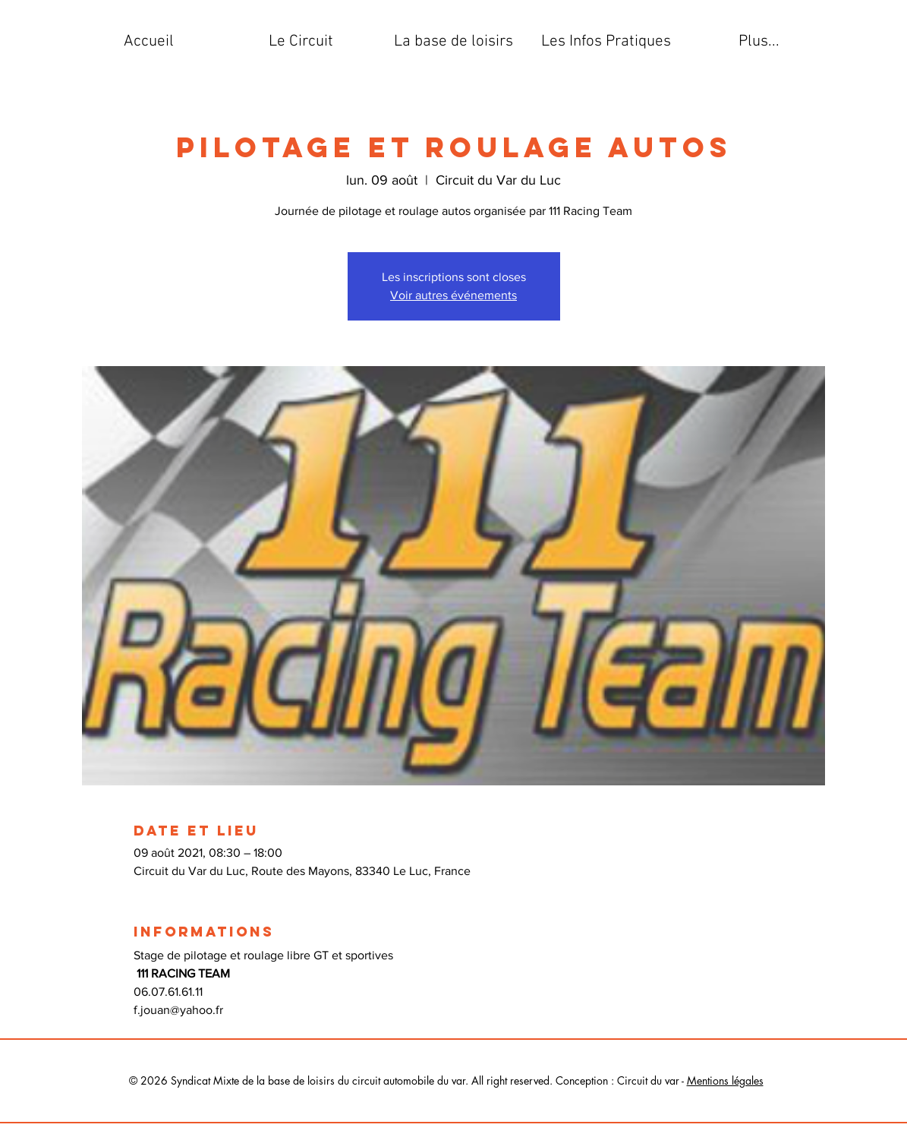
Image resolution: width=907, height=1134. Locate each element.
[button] (301, 42)
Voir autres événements (453, 295)
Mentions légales (725, 1080)
